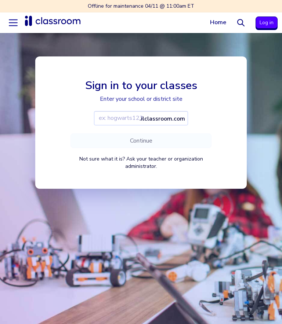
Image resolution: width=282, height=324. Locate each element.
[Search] (241, 22)
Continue (141, 141)
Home (218, 22)
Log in (267, 22)
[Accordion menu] (13, 23)
